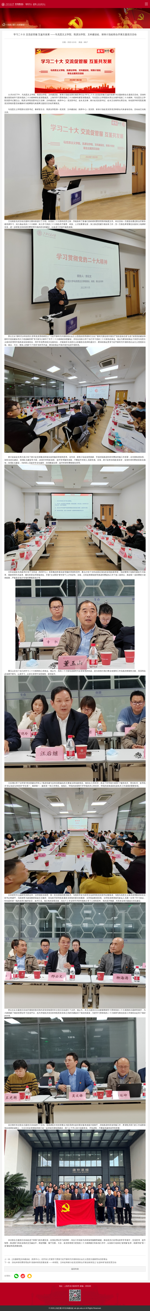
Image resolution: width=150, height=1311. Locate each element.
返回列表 (75, 1269)
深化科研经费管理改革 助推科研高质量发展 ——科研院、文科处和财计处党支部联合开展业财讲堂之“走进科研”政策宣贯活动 (64, 1262)
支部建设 (21, 25)
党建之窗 (11, 25)
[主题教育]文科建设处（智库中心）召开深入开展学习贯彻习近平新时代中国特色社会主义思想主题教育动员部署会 (59, 1259)
